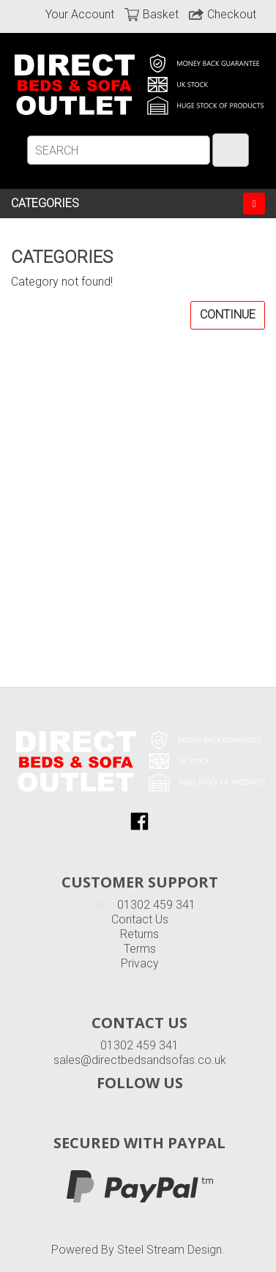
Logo (140, 760)
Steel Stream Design (169, 1250)
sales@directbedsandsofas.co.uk (139, 1060)
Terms (140, 949)
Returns (139, 934)
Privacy (140, 963)
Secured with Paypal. (140, 1185)
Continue (228, 314)
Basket (161, 14)
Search (230, 150)
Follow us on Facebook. (139, 821)
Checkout (231, 14)
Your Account (79, 14)
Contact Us (139, 919)
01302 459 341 (156, 905)
